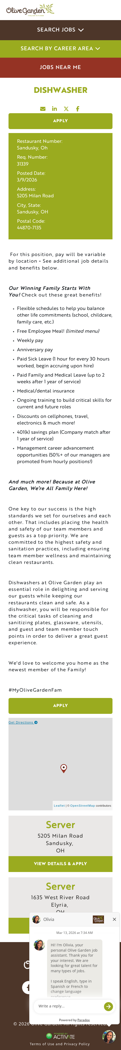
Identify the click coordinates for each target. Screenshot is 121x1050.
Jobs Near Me (60, 67)
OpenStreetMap (82, 805)
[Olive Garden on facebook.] (28, 987)
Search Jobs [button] (60, 30)
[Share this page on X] (66, 108)
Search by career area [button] (61, 49)
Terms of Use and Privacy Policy (60, 1044)
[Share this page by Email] (43, 108)
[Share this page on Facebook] (78, 108)
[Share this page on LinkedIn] (54, 108)
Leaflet (59, 805)
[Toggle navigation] (107, 10)
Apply (60, 121)
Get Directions (23, 722)
